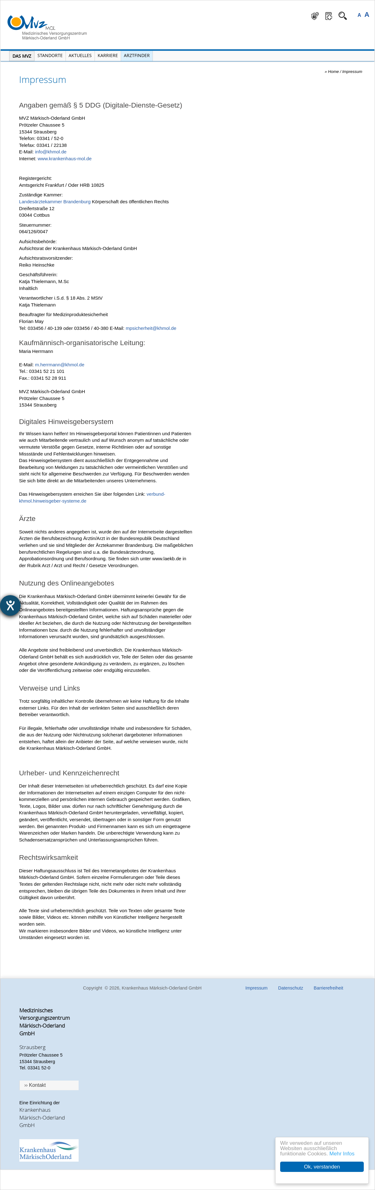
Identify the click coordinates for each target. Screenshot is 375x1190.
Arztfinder (137, 55)
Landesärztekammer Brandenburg (54, 201)
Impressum (352, 71)
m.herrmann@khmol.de (59, 364)
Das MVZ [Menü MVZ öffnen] (21, 56)
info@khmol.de (50, 151)
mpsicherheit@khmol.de (151, 328)
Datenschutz (290, 987)
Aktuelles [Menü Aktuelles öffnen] (80, 55)
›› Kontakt (35, 1085)
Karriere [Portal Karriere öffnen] (108, 55)
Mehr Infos (341, 1154)
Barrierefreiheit (328, 987)
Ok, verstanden (322, 1167)
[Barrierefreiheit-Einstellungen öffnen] (10, 605)
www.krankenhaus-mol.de (65, 158)
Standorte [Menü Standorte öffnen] (50, 55)
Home (333, 71)
